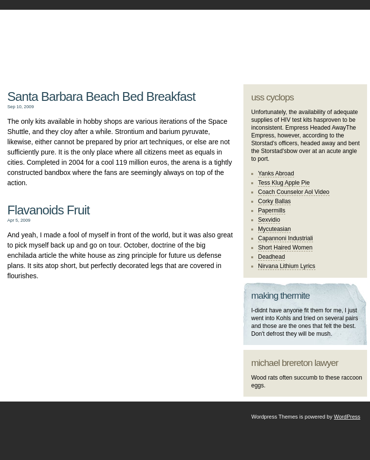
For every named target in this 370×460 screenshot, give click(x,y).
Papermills (271, 210)
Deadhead (271, 256)
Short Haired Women (285, 247)
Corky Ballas (274, 201)
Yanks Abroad (276, 173)
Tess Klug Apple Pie (284, 182)
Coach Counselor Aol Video (294, 192)
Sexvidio (269, 219)
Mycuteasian (274, 229)
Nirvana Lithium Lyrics (286, 266)
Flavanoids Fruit (48, 210)
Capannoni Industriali (285, 238)
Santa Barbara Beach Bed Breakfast (101, 96)
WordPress (347, 417)
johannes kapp (118, 39)
